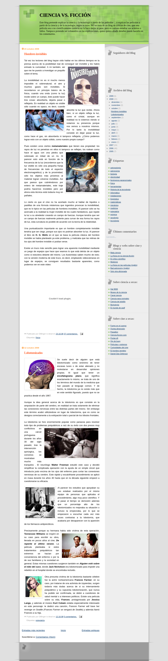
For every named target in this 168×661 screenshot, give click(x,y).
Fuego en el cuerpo (118, 326)
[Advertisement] (68, 651)
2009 (111, 96)
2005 (111, 151)
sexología (114, 218)
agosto (114, 121)
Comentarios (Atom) (45, 637)
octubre (114, 108)
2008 (111, 99)
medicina (114, 208)
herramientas (115, 186)
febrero (114, 139)
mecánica (114, 205)
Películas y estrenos (118, 344)
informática (115, 193)
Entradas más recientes (33, 630)
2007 (111, 145)
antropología (115, 168)
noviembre (116, 105)
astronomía (115, 171)
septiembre (116, 117)
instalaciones (115, 196)
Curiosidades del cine (119, 347)
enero (114, 142)
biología (113, 174)
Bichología (114, 305)
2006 (111, 148)
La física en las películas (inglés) (123, 265)
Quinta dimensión (117, 329)
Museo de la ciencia (118, 292)
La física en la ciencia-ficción (122, 256)
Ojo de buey (115, 341)
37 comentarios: (71, 334)
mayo (114, 130)
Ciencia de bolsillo (117, 302)
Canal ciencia (116, 295)
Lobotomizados (33, 353)
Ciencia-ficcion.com (118, 335)
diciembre (115, 102)
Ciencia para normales (119, 299)
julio (113, 124)
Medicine (114, 262)
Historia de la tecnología (120, 189)
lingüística (114, 199)
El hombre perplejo (118, 351)
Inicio (63, 630)
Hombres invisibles (35, 54)
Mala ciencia (115, 253)
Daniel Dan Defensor (119, 354)
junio (113, 127)
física (38, 337)
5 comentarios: (70, 616)
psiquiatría (40, 620)
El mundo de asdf (117, 308)
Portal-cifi (114, 338)
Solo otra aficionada (118, 271)
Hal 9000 (114, 289)
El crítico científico (117, 259)
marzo (114, 136)
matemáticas (115, 202)
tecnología (114, 221)
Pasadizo (114, 332)
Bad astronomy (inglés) (120, 268)
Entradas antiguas (91, 630)
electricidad (115, 177)
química (113, 214)
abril (113, 133)
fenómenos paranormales (121, 180)
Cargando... (111, 237)
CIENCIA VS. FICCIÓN (65, 15)
